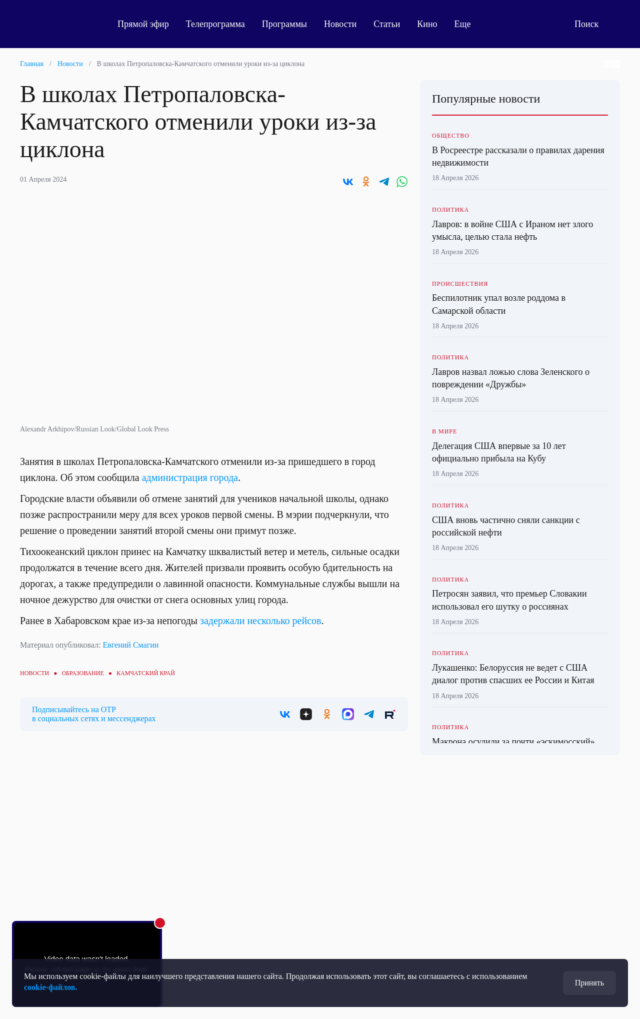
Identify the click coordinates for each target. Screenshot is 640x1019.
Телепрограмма (215, 24)
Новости (340, 24)
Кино (427, 24)
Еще (468, 24)
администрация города (190, 477)
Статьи (387, 24)
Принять (589, 982)
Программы (284, 24)
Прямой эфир (143, 24)
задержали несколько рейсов (260, 620)
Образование (83, 673)
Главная (32, 64)
